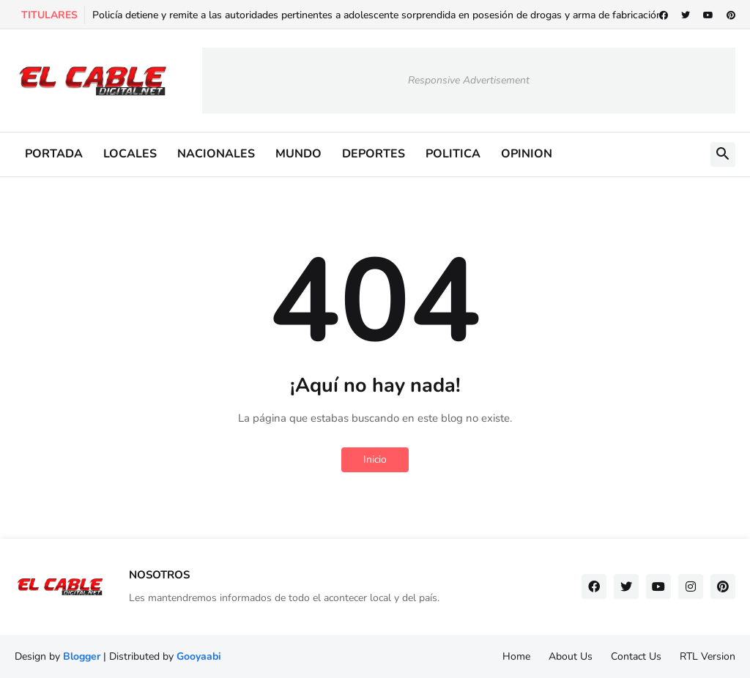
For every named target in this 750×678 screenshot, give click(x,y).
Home (516, 656)
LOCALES (130, 154)
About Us (571, 656)
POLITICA (453, 154)
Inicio (375, 459)
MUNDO (298, 154)
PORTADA (54, 154)
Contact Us (636, 656)
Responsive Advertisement (469, 80)
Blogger (81, 656)
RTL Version (707, 656)
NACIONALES (216, 154)
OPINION (526, 154)
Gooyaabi (199, 656)
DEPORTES (373, 154)
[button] (722, 154)
